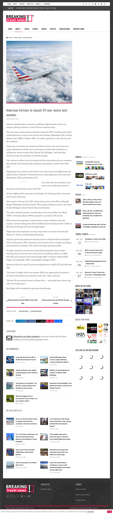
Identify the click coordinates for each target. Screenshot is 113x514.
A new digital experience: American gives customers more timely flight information (60, 437)
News (18, 30)
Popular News (99, 83)
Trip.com (88, 184)
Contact (22, 4)
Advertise (30, 4)
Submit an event (80, 500)
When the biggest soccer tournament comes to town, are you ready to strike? (26, 398)
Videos (44, 29)
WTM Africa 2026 (91, 174)
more (58, 321)
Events (35, 29)
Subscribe (47, 4)
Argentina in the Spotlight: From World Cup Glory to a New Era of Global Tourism (61, 385)
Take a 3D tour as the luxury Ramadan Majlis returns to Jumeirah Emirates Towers (92, 202)
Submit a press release (82, 495)
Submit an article (80, 489)
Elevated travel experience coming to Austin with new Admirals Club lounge (59, 452)
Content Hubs (78, 29)
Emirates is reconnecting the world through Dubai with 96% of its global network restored (94, 132)
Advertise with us (46, 489)
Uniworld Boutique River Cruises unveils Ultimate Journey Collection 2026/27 (59, 359)
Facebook (30, 321)
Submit (39, 4)
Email (50, 321)
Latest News (83, 83)
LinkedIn (20, 321)
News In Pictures (83, 286)
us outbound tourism (35, 311)
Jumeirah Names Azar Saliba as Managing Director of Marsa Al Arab (27, 372)
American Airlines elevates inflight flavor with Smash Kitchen (25, 452)
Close (109, 511)
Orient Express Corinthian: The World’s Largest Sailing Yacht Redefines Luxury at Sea (26, 385)
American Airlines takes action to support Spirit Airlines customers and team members (26, 421)
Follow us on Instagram (86, 350)
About (15, 4)
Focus (26, 29)
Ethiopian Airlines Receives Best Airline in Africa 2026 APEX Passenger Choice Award (94, 145)
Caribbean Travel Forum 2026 (95, 239)
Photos (53, 29)
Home (9, 4)
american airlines (23, 311)
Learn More (90, 511)
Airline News (28, 37)
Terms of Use (30, 508)
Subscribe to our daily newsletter (26, 336)
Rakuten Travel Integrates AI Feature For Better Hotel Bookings (59, 372)
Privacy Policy (20, 508)
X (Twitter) (41, 321)
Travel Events (81, 234)
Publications (64, 29)
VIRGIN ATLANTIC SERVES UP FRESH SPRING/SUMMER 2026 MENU (93, 107)
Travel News (18, 37)
